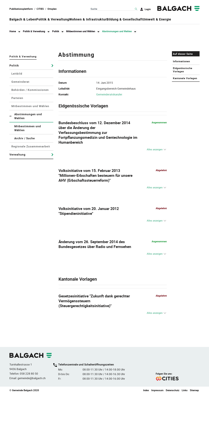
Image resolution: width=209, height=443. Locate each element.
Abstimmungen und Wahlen (28, 165)
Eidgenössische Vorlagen (182, 118)
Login (148, 9)
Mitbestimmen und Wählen (30, 155)
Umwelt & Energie (185, 19)
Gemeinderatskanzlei (109, 143)
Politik (14, 114)
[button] (36, 31)
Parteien (17, 147)
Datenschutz (172, 439)
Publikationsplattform (21, 8)
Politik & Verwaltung (59, 19)
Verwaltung (17, 203)
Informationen (181, 110)
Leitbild (16, 122)
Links (185, 439)
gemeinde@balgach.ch (32, 427)
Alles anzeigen (155, 198)
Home (12, 31)
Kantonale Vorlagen (185, 127)
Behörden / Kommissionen (30, 139)
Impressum (157, 439)
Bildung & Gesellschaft (146, 19)
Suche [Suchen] (136, 9)
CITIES (40, 8)
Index (146, 439)
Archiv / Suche (24, 187)
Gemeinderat (20, 130)
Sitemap (194, 439)
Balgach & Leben (22, 19)
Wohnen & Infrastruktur (102, 19)
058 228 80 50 (29, 422)
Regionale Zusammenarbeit (30, 195)
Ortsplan (52, 8)
